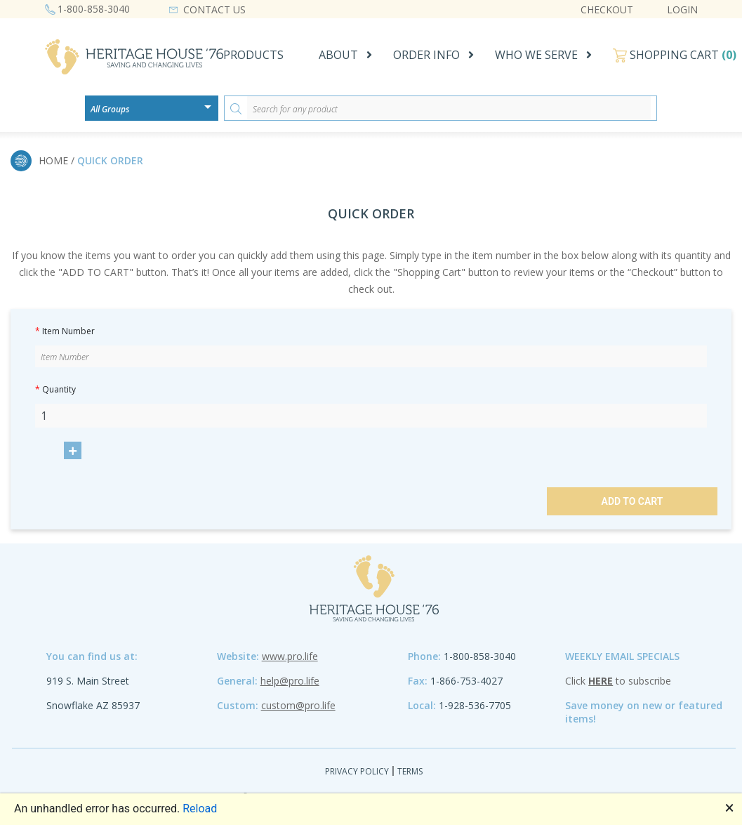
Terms (410, 771)
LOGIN (682, 9)
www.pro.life (290, 656)
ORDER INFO (426, 54)
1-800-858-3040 (94, 8)
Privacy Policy (357, 771)
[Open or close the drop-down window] (211, 112)
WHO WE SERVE (536, 54)
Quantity (55, 389)
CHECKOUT (607, 9)
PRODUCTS (253, 54)
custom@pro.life (298, 705)
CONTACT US (214, 9)
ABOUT (338, 54)
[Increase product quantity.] (72, 450)
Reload (200, 808)
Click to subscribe (618, 680)
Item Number (65, 331)
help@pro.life (289, 680)
